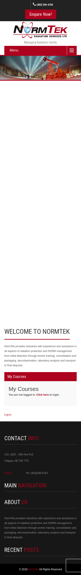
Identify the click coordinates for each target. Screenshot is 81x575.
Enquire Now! (40, 14)
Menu (14, 50)
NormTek (33, 569)
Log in (7, 414)
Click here (42, 394)
